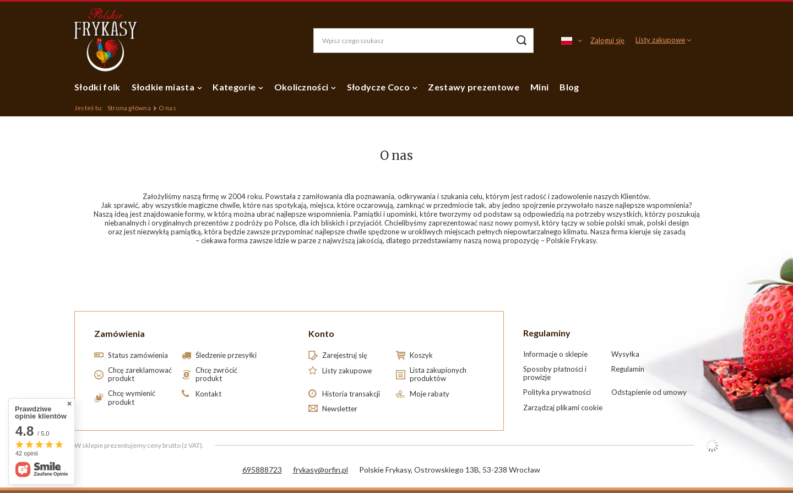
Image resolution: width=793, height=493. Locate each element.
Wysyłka (625, 354)
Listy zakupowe (660, 39)
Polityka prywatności (557, 392)
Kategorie (234, 87)
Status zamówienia (138, 355)
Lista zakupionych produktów (438, 374)
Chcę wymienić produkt (131, 397)
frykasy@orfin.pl (320, 469)
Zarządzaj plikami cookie (562, 407)
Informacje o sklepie (555, 354)
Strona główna (129, 108)
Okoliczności (301, 87)
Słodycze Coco (378, 87)
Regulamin (627, 369)
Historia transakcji (351, 394)
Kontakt (208, 394)
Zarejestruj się (344, 355)
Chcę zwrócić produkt (216, 374)
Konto (321, 333)
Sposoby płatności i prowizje (554, 373)
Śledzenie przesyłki (226, 355)
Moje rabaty (429, 394)
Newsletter (339, 409)
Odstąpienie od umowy (649, 392)
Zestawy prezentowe (473, 87)
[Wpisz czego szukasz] (423, 40)
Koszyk (421, 355)
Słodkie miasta (163, 87)
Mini (539, 87)
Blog (569, 87)
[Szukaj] (521, 40)
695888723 (262, 469)
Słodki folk (97, 87)
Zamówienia (119, 333)
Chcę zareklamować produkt (140, 374)
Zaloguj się (607, 40)
